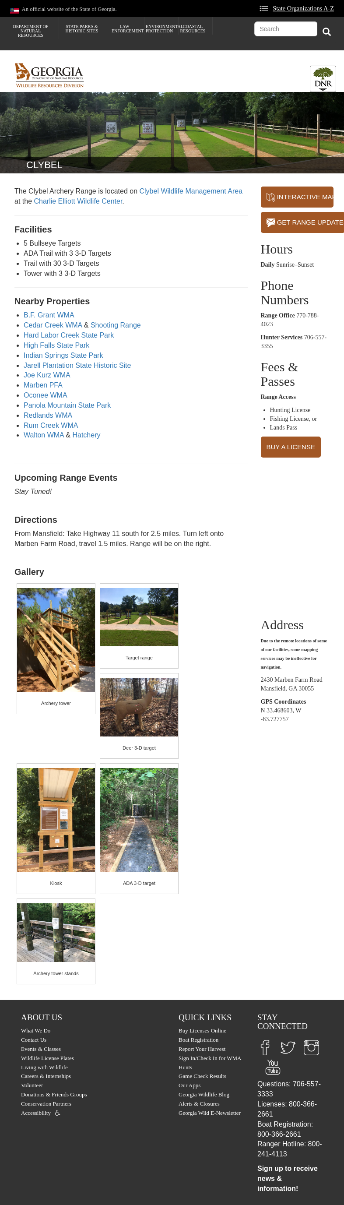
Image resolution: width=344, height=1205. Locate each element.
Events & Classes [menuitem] (41, 1049)
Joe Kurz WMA (47, 375)
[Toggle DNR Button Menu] (323, 79)
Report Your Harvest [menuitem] (202, 1049)
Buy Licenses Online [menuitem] (202, 1030)
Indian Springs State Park (63, 355)
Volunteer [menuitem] (32, 1085)
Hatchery (86, 435)
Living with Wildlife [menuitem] (44, 1067)
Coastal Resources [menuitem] (193, 28)
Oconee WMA (45, 395)
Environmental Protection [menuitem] (162, 28)
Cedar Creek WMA (53, 325)
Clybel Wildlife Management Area (190, 191)
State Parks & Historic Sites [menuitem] (81, 28)
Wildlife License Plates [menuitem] (47, 1058)
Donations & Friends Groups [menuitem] (54, 1094)
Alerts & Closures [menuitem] (199, 1103)
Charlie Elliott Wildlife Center (78, 201)
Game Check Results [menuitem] (202, 1076)
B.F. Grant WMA (49, 315)
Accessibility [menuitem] (36, 1113)
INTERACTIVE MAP (300, 197)
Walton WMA (44, 435)
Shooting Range (116, 325)
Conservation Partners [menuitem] (46, 1103)
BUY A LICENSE (291, 447)
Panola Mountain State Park (67, 405)
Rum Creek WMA (51, 425)
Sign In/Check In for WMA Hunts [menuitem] (210, 1063)
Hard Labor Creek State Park (69, 335)
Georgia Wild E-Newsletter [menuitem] (210, 1113)
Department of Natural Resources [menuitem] (31, 31)
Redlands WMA (48, 415)
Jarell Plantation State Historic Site (77, 365)
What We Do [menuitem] (35, 1030)
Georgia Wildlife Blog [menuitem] (204, 1094)
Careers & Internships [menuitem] (46, 1076)
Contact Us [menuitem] (33, 1039)
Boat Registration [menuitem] (198, 1039)
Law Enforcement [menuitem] (128, 28)
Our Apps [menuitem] (189, 1085)
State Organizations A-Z (303, 8)
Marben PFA (43, 385)
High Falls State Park (56, 345)
